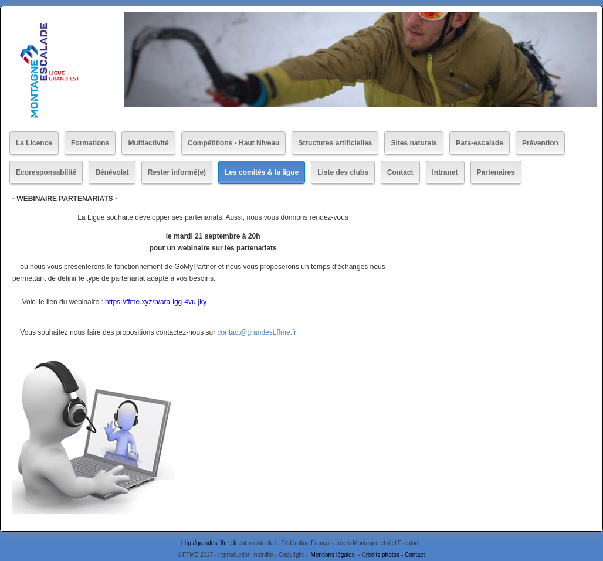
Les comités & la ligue (262, 172)
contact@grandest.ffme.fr (257, 332)
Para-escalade (479, 143)
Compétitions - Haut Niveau (234, 143)
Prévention (540, 143)
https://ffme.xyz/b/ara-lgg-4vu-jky (155, 302)
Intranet (445, 172)
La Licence (34, 143)
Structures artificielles (335, 143)
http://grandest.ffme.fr (209, 543)
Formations (90, 143)
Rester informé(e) (177, 172)
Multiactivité (148, 143)
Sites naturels (414, 143)
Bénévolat (111, 172)
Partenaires (496, 172)
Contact (400, 172)
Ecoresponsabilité (46, 172)
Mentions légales (334, 555)
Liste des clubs (342, 172)
